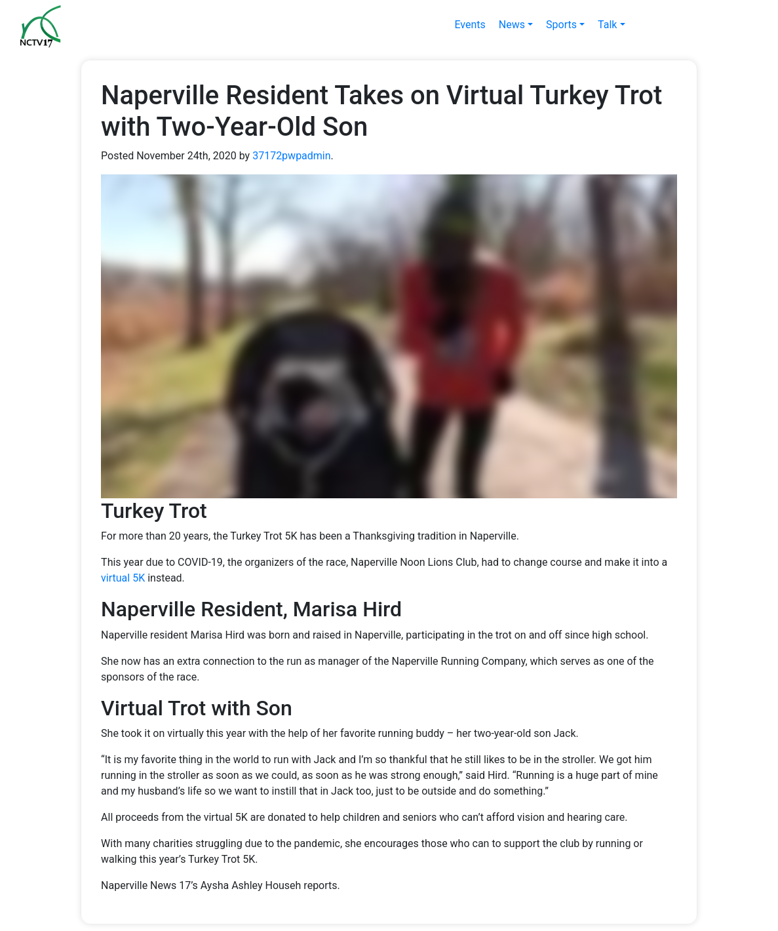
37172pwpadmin (291, 155)
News (512, 24)
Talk (607, 24)
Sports (561, 24)
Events (469, 24)
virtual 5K (123, 578)
